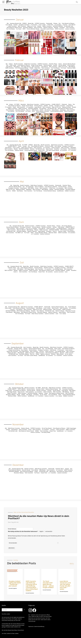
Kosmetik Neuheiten (30, 593)
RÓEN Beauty (35, 110)
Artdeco (11, 64)
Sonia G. (55, 231)
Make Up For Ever (31, 26)
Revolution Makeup (28, 27)
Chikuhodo (64, 104)
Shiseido (56, 27)
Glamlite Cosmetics (46, 227)
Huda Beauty (9, 66)
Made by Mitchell (21, 230)
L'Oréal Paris (50, 24)
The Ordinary (11, 111)
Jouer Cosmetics (11, 228)
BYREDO (25, 23)
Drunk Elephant (72, 306)
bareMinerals (60, 190)
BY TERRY (16, 104)
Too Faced (18, 29)
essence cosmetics (70, 29)
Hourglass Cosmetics (24, 24)
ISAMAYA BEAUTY (70, 227)
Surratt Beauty (71, 231)
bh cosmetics (63, 150)
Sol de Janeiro (68, 354)
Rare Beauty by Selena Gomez (14, 27)
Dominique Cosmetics (25, 227)
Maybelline (73, 147)
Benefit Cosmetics (18, 64)
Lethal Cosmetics (12, 26)
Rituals (18, 394)
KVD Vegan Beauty (25, 66)
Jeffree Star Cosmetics (27, 147)
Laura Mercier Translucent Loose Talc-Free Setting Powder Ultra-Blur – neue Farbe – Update (66, 585)
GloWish (46, 105)
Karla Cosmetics (23, 429)
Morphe (39, 26)
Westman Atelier (71, 68)
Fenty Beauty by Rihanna (68, 23)
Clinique (55, 23)
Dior (60, 23)
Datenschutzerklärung (39, 626)
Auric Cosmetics (27, 347)
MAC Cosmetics (22, 26)
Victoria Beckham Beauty (33, 29)
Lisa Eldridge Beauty (61, 228)
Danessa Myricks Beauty (69, 64)
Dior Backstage (30, 186)
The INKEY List (19, 232)
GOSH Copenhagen (71, 428)
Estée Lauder (13, 65)
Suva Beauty (64, 149)
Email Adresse (12, 529)
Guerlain (15, 24)
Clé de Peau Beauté (67, 225)
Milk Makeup (72, 66)
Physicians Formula (70, 311)
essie (51, 69)
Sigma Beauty (55, 110)
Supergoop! (62, 110)
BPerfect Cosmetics (29, 387)
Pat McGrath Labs (68, 26)
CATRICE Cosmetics (40, 23)
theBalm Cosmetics (70, 190)
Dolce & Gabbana (39, 186)
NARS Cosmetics (9, 68)
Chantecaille (49, 23)
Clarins (60, 64)
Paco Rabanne (40, 311)
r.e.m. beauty (40, 30)
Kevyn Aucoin (55, 308)
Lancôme (65, 24)
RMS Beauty (17, 312)
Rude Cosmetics (38, 27)
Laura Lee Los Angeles (31, 228)
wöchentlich (48, 531)
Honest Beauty (71, 65)
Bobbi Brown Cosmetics (30, 64)
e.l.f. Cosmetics (34, 69)
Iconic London (42, 24)
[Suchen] (24, 609)
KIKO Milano (17, 66)
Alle (8, 23)
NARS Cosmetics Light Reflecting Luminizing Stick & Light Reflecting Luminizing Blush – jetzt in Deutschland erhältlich (32, 585)
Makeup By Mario (66, 107)
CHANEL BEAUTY (56, 104)
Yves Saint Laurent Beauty (47, 29)
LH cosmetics (58, 24)
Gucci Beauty (9, 24)
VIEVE (23, 29)
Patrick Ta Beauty (60, 311)
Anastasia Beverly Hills (15, 23)
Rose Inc (28, 110)
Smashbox (62, 27)
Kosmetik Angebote (13, 588)
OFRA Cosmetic (69, 352)
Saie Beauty (47, 110)
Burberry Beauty (25, 428)
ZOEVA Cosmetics (59, 29)
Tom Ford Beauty (10, 29)
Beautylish (23, 104)
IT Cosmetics (34, 24)
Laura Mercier (72, 24)
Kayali (14, 107)
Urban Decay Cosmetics (37, 313)
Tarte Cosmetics (70, 27)
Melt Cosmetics (9, 149)
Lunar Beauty (71, 228)
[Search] (77, 2)
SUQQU (31, 68)
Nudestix (32, 149)
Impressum (31, 626)
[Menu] (4, 2)
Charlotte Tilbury (53, 64)
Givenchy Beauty (48, 65)
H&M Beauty (42, 470)
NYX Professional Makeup (21, 68)
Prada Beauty (9, 312)
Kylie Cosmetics (36, 66)
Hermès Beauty (62, 65)
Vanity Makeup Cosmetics (42, 111)
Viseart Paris (41, 150)
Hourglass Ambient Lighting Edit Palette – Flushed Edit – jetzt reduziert (15, 583)
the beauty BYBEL (46, 432)
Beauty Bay (30, 23)
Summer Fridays (62, 231)
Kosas (36, 188)
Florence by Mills (49, 146)
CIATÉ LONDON (21, 389)
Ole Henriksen (42, 108)
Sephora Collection (48, 27)
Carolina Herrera (31, 389)
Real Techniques (10, 110)
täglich (41, 531)
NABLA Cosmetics (47, 26)
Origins (46, 393)
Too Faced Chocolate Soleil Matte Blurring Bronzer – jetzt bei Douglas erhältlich (48, 584)
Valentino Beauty (19, 150)
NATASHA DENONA (58, 26)
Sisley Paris (37, 68)
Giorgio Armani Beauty (36, 65)
